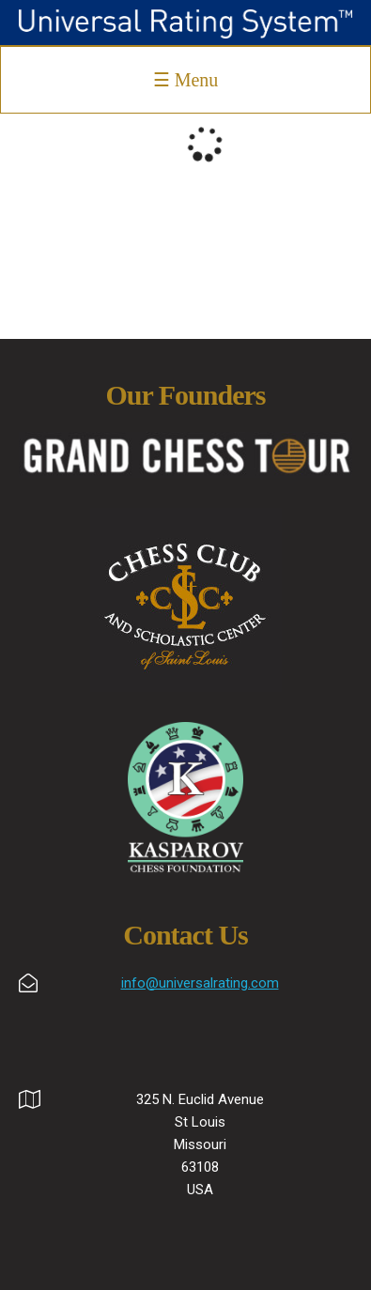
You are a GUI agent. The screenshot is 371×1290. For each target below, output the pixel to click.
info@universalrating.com (200, 983)
